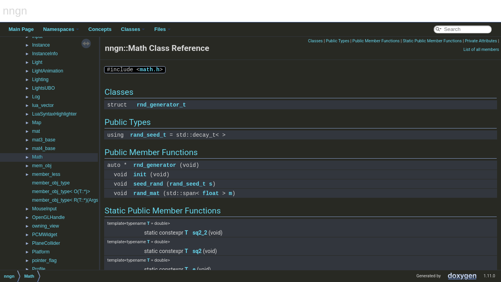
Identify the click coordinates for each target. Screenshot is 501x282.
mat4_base (43, 148)
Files (162, 29)
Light (37, 62)
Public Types (337, 40)
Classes (133, 29)
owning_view (45, 226)
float (210, 193)
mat (36, 131)
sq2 (197, 251)
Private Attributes (481, 40)
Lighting (40, 79)
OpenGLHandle (48, 217)
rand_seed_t (148, 135)
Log (36, 96)
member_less (46, 174)
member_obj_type (51, 183)
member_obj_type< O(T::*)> (61, 191)
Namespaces (61, 29)
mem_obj (41, 165)
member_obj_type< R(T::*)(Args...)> (69, 200)
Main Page (21, 29)
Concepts (100, 29)
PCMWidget (44, 234)
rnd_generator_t (161, 104)
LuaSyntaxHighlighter (54, 114)
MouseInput (44, 209)
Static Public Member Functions (432, 40)
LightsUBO (43, 88)
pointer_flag (44, 260)
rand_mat (146, 193)
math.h (149, 69)
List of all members (481, 49)
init (140, 174)
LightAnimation (47, 71)
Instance (41, 45)
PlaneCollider (46, 243)
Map (36, 122)
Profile (38, 269)
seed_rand (148, 184)
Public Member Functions (376, 40)
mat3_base (43, 140)
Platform (41, 252)
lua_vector (43, 105)
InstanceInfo (45, 53)
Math (37, 157)
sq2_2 (200, 233)
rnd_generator (154, 165)
